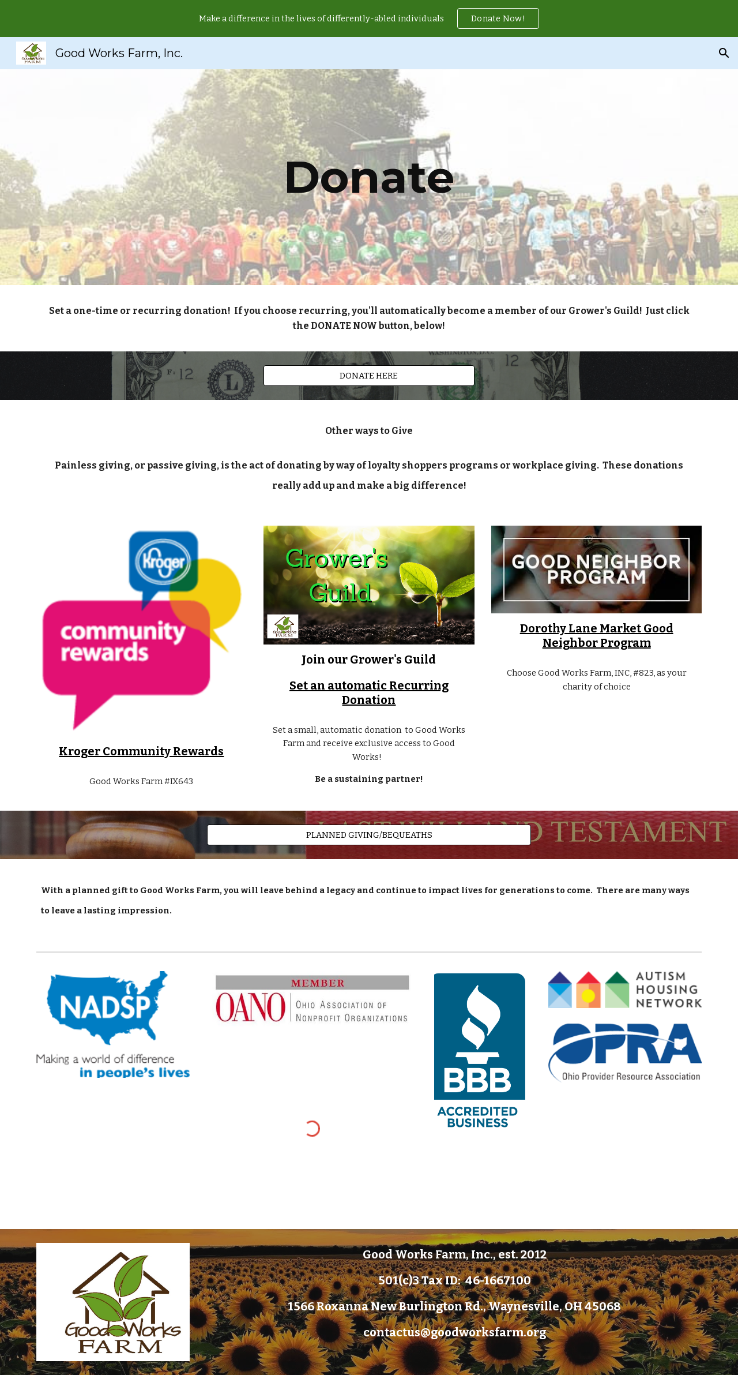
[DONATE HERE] (368, 375)
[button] (724, 53)
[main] (369, 177)
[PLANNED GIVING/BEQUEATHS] (369, 834)
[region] (369, 18)
